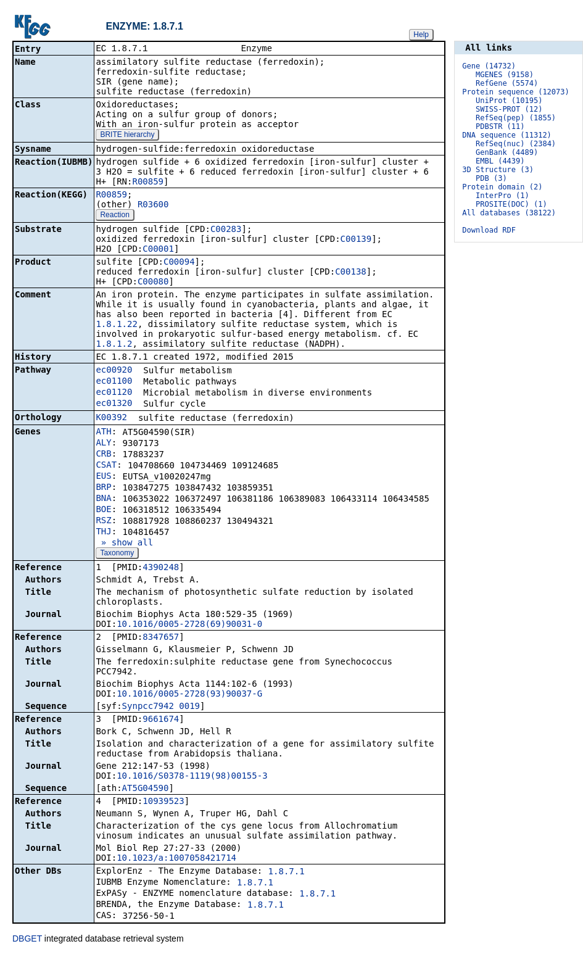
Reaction (114, 216)
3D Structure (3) (498, 169)
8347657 (161, 638)
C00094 (179, 263)
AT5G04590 (145, 789)
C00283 (226, 230)
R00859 (147, 183)
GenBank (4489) (507, 152)
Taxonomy (117, 554)
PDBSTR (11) (500, 126)
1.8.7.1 (286, 872)
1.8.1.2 (114, 345)
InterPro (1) (502, 195)
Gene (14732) (489, 66)
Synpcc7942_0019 (161, 707)
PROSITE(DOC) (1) (511, 204)
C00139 (356, 240)
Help (421, 34)
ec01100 (114, 382)
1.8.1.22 (116, 325)
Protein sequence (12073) (515, 92)
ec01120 (114, 393)
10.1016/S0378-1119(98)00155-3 (192, 777)
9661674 (161, 720)
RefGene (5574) (507, 83)
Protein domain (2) (502, 187)
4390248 (161, 568)
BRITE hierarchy (127, 135)
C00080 (153, 283)
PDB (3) (491, 178)
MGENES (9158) (505, 74)
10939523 (163, 802)
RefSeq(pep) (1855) (516, 118)
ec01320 (114, 404)
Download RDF (489, 230)
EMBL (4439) (500, 161)
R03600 (153, 205)
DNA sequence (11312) (507, 135)
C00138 (350, 273)
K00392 (111, 418)
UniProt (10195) (509, 100)
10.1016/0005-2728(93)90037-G (189, 695)
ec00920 (114, 371)
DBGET (27, 940)
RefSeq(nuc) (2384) (516, 143)
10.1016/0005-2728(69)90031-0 (189, 625)
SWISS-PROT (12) (509, 109)
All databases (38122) (509, 213)
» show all (124, 544)
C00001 (158, 250)
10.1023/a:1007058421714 (176, 859)
